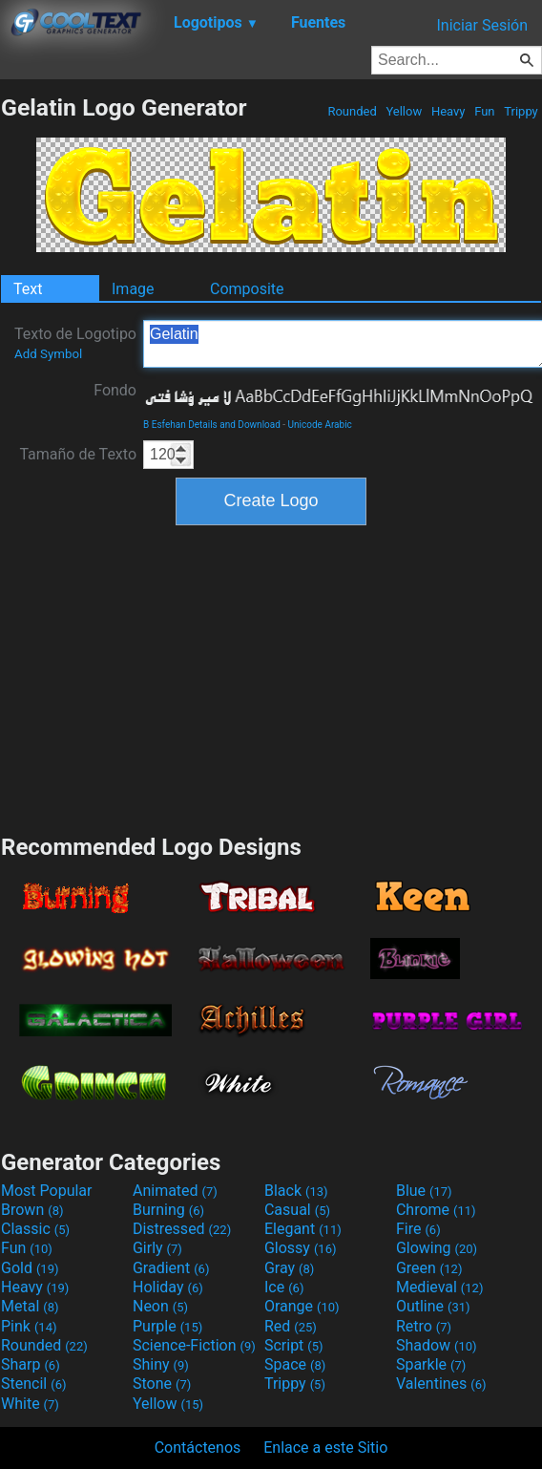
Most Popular (47, 1191)
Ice (283, 1287)
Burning (168, 1210)
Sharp (30, 1364)
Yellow (404, 111)
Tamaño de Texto (77, 454)
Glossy (300, 1248)
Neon (160, 1306)
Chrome (436, 1210)
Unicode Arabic (320, 424)
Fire (418, 1229)
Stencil (33, 1383)
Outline (433, 1306)
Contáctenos (198, 1447)
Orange (302, 1306)
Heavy (448, 111)
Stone (162, 1383)
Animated (175, 1191)
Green (429, 1268)
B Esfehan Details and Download (212, 424)
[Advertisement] (271, 677)
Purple (167, 1326)
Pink (29, 1326)
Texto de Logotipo (75, 343)
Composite (247, 289)
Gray (289, 1268)
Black (296, 1191)
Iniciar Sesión (482, 25)
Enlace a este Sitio (325, 1447)
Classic (35, 1229)
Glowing (436, 1248)
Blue (424, 1191)
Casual (297, 1210)
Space (294, 1364)
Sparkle (431, 1364)
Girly (157, 1248)
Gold (30, 1268)
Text (27, 289)
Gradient (171, 1268)
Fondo (115, 390)
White (30, 1403)
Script (293, 1345)
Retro (423, 1326)
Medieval (440, 1287)
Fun (484, 111)
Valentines (441, 1383)
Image (133, 289)
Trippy (521, 111)
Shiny (161, 1364)
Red (290, 1326)
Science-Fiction (194, 1345)
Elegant (303, 1229)
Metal (30, 1306)
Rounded (352, 111)
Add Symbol (48, 354)
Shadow (436, 1345)
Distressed (182, 1229)
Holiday (168, 1287)
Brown (32, 1210)
